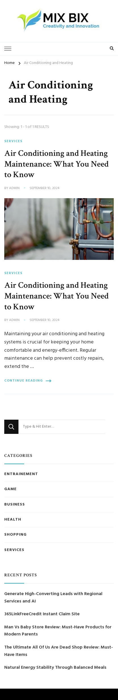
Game (10, 489)
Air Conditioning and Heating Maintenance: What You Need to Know (56, 164)
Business (14, 505)
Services (13, 141)
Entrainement (21, 474)
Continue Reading (27, 381)
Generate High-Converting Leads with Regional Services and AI (53, 598)
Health (12, 520)
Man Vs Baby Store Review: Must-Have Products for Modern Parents (57, 631)
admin (14, 188)
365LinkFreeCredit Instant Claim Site (42, 614)
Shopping (15, 535)
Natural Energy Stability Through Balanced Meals (55, 667)
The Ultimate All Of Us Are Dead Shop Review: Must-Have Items (58, 651)
